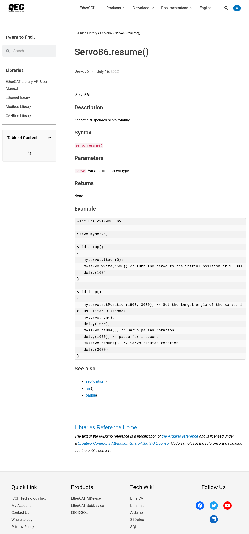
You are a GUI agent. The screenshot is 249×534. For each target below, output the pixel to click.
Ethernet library (18, 97)
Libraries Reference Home (104, 426)
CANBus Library (18, 116)
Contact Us (20, 509)
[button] (226, 8)
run (88, 387)
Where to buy (22, 516)
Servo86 (106, 33)
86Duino (137, 516)
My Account (21, 503)
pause (91, 394)
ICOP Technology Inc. (28, 496)
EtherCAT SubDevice (87, 503)
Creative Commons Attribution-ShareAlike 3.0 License (121, 441)
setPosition (94, 381)
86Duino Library (86, 33)
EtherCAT (137, 496)
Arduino (136, 509)
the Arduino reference (179, 434)
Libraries (15, 70)
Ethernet (137, 503)
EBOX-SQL (79, 509)
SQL (133, 523)
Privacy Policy (22, 523)
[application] (97, 8)
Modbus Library (18, 106)
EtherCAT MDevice (86, 496)
